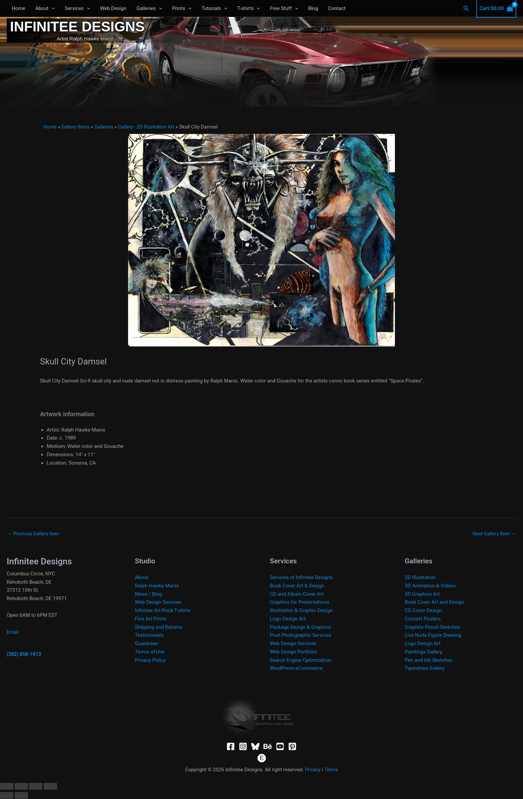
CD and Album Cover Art (297, 594)
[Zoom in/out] (6, 786)
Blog (313, 8)
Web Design (113, 8)
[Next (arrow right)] (21, 795)
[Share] (35, 786)
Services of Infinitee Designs (301, 578)
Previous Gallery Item (34, 534)
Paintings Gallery (423, 652)
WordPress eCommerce (296, 668)
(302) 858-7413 (24, 654)
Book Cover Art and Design (434, 602)
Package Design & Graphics (300, 627)
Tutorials (214, 8)
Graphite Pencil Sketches (432, 627)
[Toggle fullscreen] (21, 786)
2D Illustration (420, 578)
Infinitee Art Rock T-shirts (163, 611)
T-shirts (248, 8)
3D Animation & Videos (430, 586)
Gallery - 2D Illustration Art (149, 127)
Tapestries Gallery (425, 668)
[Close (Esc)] (50, 786)
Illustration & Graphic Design (301, 611)
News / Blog (148, 594)
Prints (181, 8)
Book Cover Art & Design (297, 586)
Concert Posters (423, 619)
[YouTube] (280, 747)
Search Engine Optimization (300, 660)
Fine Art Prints (151, 619)
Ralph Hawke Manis (157, 586)
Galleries (149, 8)
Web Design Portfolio (293, 652)
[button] (51, 8)
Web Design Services (158, 602)
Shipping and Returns (158, 627)
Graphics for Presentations (299, 602)
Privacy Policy (150, 660)
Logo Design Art (288, 619)
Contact (337, 8)
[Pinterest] (292, 747)
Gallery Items (76, 127)
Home (18, 8)
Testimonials (149, 635)
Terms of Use (150, 652)
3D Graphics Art (422, 594)
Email (13, 632)
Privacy (313, 770)
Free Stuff (284, 8)
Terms (331, 770)
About (45, 8)
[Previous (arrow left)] (6, 795)
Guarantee (146, 644)
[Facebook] (230, 747)
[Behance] (268, 747)
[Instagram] (243, 747)
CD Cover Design (423, 611)
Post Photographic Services (300, 635)
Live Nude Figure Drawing (433, 635)
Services (77, 8)
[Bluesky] (255, 747)
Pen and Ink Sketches (429, 660)
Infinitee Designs (77, 26)
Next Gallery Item (493, 534)
